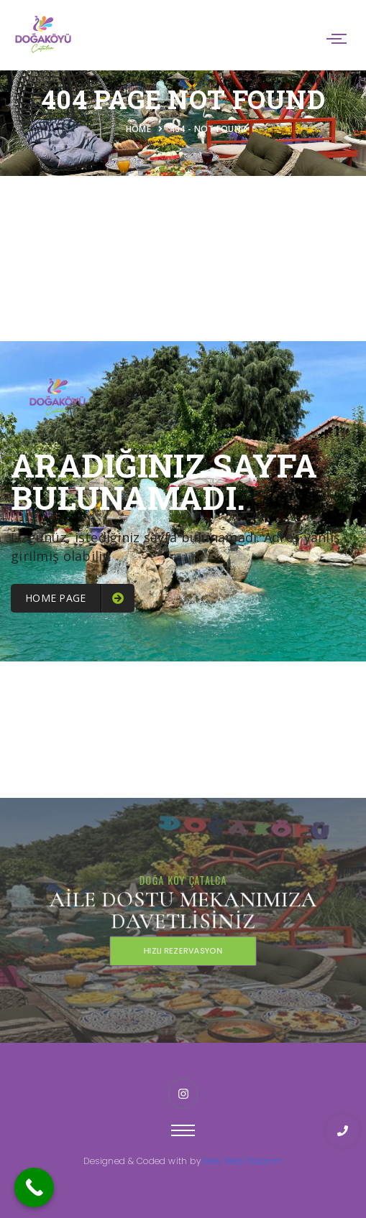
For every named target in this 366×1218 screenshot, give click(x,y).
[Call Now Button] (34, 1187)
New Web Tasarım (242, 1161)
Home (141, 129)
